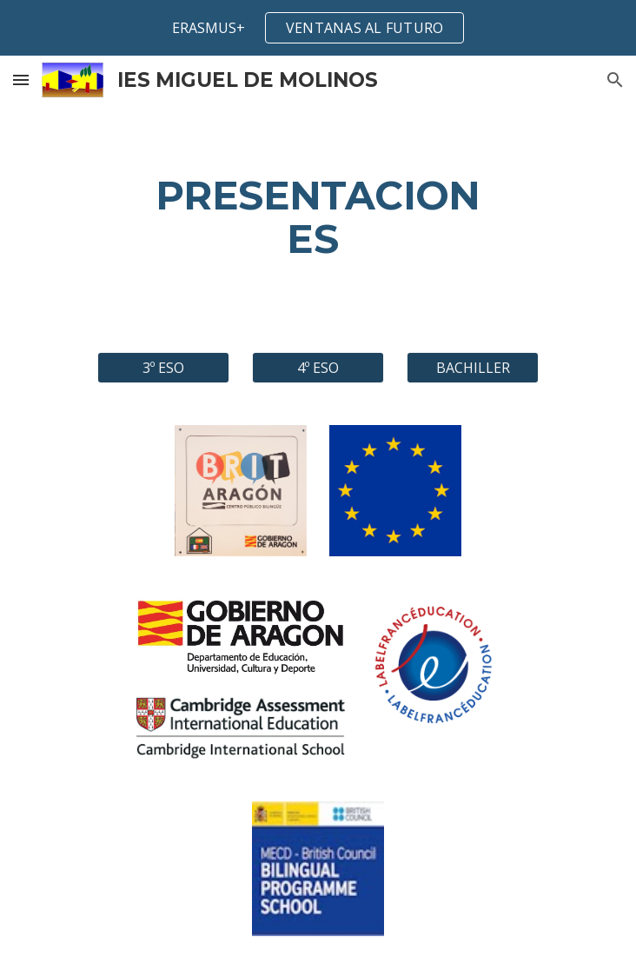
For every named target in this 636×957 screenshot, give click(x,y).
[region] (318, 28)
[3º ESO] (163, 367)
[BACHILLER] (472, 367)
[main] (317, 218)
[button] (21, 79)
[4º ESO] (317, 367)
